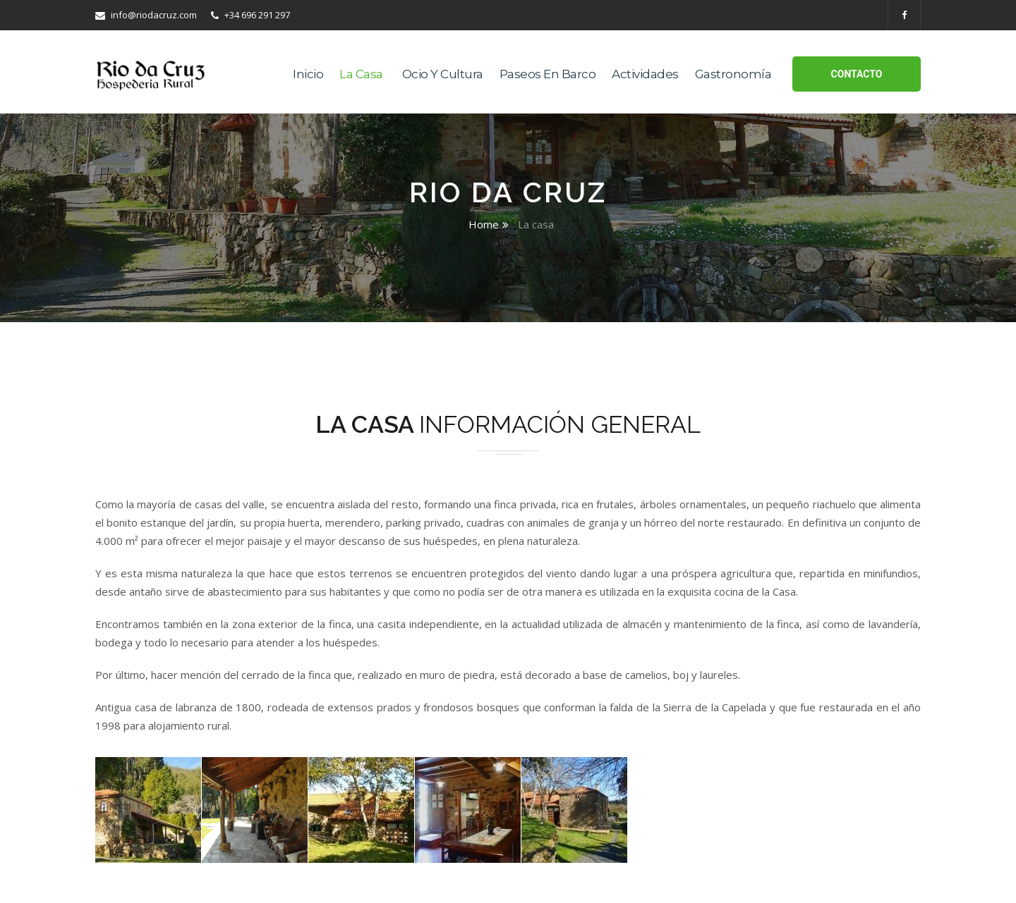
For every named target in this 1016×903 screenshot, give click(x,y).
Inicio (308, 74)
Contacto (857, 74)
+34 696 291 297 (250, 14)
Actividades (645, 74)
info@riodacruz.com (146, 14)
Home (483, 224)
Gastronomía (733, 74)
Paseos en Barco (548, 74)
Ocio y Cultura (442, 74)
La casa (361, 74)
